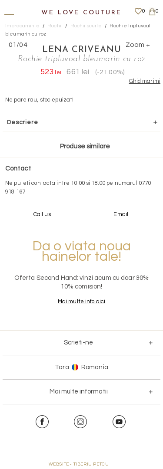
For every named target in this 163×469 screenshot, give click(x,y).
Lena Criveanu (81, 50)
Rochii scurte (86, 26)
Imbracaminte (22, 26)
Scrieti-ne (78, 342)
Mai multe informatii (79, 391)
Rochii (55, 26)
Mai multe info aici (81, 301)
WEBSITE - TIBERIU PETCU (79, 464)
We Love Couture (81, 13)
